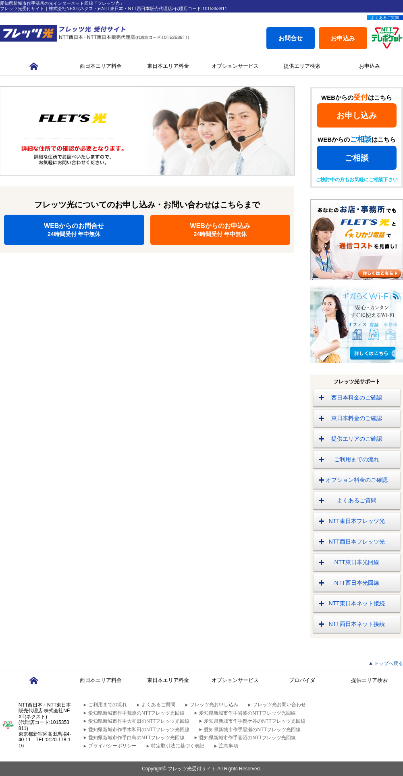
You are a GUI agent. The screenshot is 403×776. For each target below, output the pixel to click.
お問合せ (290, 38)
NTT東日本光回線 (356, 562)
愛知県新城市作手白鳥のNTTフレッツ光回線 (136, 737)
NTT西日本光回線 (356, 582)
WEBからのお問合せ (74, 229)
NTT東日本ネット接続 (356, 603)
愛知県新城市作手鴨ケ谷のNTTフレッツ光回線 (254, 721)
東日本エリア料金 (168, 66)
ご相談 (357, 157)
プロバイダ (302, 680)
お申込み (343, 38)
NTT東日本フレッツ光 (356, 521)
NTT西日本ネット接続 (356, 624)
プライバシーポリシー (112, 746)
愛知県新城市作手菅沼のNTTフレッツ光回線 (247, 737)
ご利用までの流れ (356, 459)
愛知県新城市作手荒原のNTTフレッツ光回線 (136, 713)
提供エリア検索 (302, 66)
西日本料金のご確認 (356, 397)
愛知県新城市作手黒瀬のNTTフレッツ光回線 (252, 729)
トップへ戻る (388, 663)
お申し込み (357, 115)
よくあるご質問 (385, 17)
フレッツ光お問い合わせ (279, 704)
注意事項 (228, 746)
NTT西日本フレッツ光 (356, 541)
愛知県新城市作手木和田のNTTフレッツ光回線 (138, 729)
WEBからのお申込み (220, 229)
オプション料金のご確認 (357, 480)
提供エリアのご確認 (356, 438)
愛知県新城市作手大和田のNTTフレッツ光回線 (138, 721)
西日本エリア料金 (101, 66)
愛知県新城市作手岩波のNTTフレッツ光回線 (247, 713)
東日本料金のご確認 (356, 418)
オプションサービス (235, 66)
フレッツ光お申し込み (214, 704)
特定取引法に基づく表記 (177, 746)
